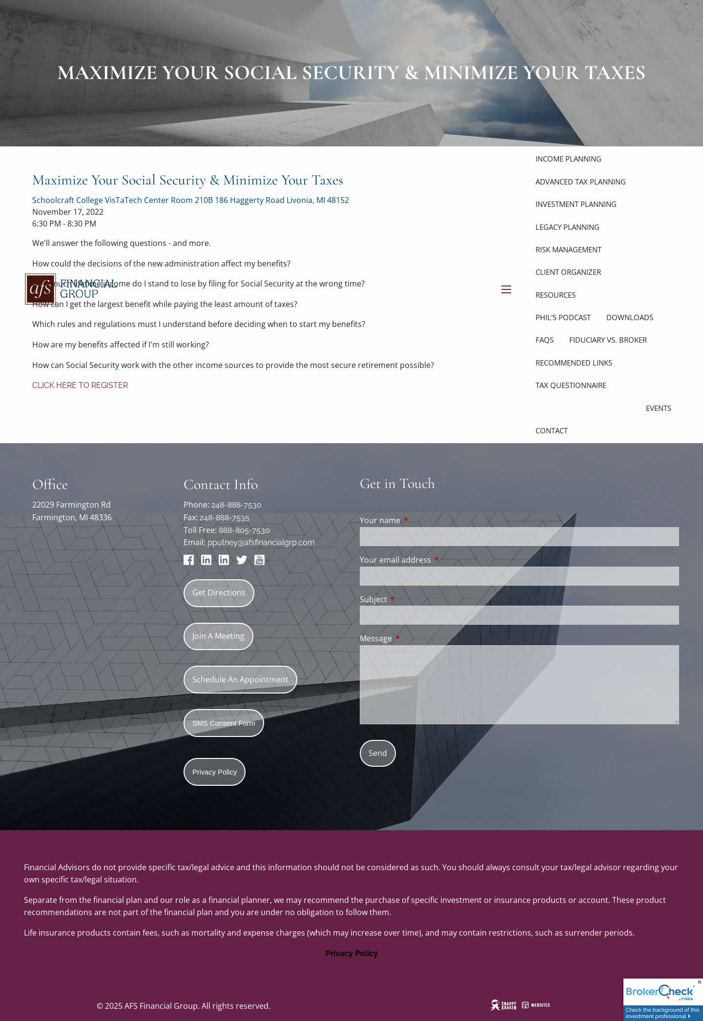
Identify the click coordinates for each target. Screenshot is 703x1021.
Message (415, 638)
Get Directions (219, 592)
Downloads (629, 317)
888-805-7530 (244, 530)
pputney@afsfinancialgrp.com (261, 542)
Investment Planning (576, 204)
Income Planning (568, 158)
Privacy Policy (352, 953)
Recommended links (574, 363)
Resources (556, 295)
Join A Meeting (218, 636)
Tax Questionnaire (571, 385)
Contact (552, 430)
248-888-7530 (236, 505)
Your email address (435, 559)
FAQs (545, 340)
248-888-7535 (224, 517)
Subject (413, 599)
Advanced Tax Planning (581, 181)
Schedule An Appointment (240, 679)
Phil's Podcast (563, 317)
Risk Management (568, 249)
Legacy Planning (568, 227)
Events (658, 408)
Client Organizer (568, 272)
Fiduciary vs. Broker (608, 340)
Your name (419, 520)
